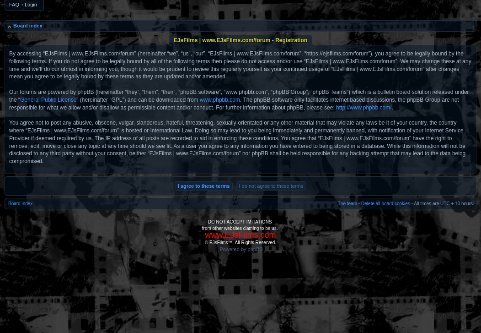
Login (31, 4)
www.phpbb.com (220, 100)
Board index (28, 25)
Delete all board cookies (385, 203)
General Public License (48, 100)
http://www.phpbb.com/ (363, 107)
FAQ (14, 4)
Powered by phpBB (240, 249)
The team (347, 203)
